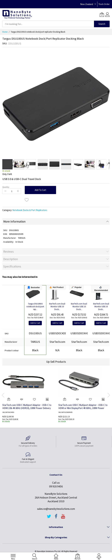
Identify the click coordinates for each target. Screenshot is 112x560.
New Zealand (86, 4)
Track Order (104, 4)
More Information (14, 221)
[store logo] (17, 14)
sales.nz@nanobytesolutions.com (56, 509)
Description (10, 259)
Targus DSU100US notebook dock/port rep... (35, 306)
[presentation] (3, 395)
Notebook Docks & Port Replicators (29, 210)
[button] (19, 164)
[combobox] (48, 24)
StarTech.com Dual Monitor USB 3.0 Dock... (101, 306)
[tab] (56, 221)
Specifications (12, 266)
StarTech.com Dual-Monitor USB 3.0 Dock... (57, 306)
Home (5, 32)
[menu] (13, 555)
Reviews (8, 251)
